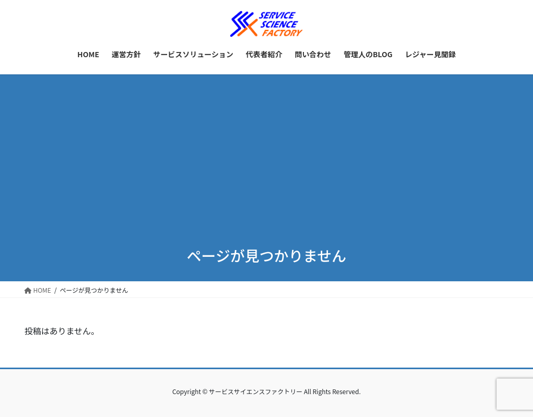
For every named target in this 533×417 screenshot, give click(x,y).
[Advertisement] (266, 152)
